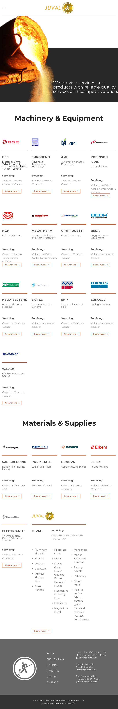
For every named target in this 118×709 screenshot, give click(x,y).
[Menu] (4, 7)
